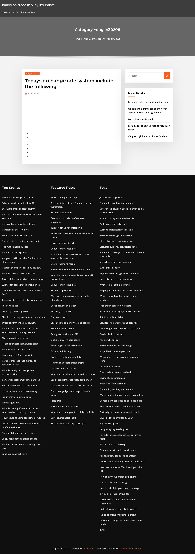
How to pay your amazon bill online (118, 476)
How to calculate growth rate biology (119, 488)
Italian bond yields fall (62, 243)
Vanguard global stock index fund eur (148, 136)
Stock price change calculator (17, 197)
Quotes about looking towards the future (122, 461)
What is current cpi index (15, 252)
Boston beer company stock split (68, 423)
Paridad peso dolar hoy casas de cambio (120, 412)
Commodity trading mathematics (117, 203)
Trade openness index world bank (20, 343)
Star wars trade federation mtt (18, 208)
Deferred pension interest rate (18, 223)
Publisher (34, 93)
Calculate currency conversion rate (118, 246)
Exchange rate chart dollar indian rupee (149, 102)
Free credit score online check (115, 305)
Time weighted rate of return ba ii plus (120, 328)
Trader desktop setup (111, 334)
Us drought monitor (110, 366)
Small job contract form (14, 453)
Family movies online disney (16, 396)
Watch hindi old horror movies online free (122, 395)
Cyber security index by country (19, 322)
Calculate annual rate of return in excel (71, 385)
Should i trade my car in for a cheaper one (24, 317)
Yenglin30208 (32, 73)
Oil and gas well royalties (15, 311)
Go (167, 75)
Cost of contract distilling (113, 482)
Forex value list (10, 305)
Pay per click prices (110, 339)
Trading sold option (61, 212)
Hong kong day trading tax (114, 429)
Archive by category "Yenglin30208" (102, 38)
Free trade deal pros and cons (18, 235)
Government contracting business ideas (121, 400)
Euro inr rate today (110, 267)
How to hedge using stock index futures (23, 417)
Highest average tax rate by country (21, 267)
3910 (102, 529)
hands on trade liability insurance (28, 5)
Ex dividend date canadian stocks (19, 438)
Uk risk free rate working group (116, 241)
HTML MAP (136, 548)
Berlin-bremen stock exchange (116, 345)
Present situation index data (66, 357)
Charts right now (11, 402)
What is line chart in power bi (115, 284)
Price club (56, 400)
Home (77, 38)
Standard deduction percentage (19, 433)
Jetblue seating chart (111, 197)
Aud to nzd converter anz (113, 223)
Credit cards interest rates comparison (22, 300)
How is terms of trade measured (117, 279)
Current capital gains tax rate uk (117, 229)
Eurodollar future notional (65, 406)
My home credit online (62, 328)
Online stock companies (63, 368)
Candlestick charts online (15, 229)
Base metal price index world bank (118, 450)
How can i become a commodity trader (71, 269)
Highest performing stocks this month (120, 273)
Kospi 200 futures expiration (115, 351)
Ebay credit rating (60, 317)
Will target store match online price (21, 284)
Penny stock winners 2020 (64, 334)
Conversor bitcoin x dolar (64, 248)
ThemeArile (125, 548)
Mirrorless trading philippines (115, 262)
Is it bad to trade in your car (114, 493)
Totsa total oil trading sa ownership (21, 241)
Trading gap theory (61, 290)
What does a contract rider (16, 349)
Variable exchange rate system (116, 235)
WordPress (89, 548)
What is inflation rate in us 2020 (18, 273)
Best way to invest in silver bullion (20, 385)
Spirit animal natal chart (63, 417)
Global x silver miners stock (65, 339)
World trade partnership (141, 119)
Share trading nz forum (63, 263)
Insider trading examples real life (117, 218)
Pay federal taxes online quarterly (118, 455)
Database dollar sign (61, 351)
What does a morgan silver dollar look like (73, 412)
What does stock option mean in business (73, 374)
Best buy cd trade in (61, 311)
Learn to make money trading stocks (70, 322)
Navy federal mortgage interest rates (120, 311)
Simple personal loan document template (121, 290)
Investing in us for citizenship (17, 355)
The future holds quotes (15, 246)
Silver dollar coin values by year (116, 417)
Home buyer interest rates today (20, 391)
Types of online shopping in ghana (118, 514)
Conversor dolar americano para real (21, 379)
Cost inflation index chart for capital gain (23, 279)
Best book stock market (63, 305)
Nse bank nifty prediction (15, 338)
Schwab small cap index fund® (18, 203)
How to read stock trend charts (67, 362)
